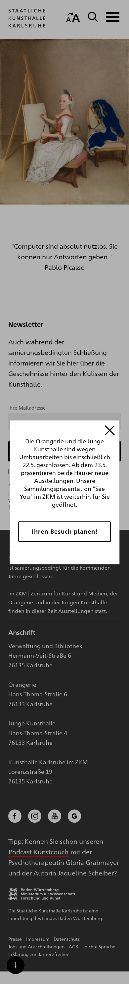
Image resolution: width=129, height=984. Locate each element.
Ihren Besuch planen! (65, 531)
